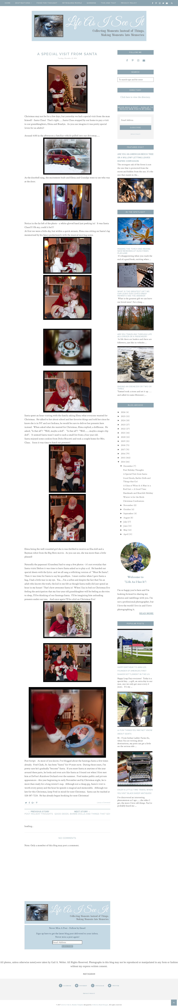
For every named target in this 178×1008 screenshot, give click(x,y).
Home (7, 3)
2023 (123, 424)
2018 (123, 445)
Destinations (23, 3)
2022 (123, 428)
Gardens (91, 3)
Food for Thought (47, 3)
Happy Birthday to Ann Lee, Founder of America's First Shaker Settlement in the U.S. (133, 670)
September (128, 513)
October (127, 509)
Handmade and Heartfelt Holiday (138, 493)
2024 (123, 420)
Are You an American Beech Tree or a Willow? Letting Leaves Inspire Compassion (135, 157)
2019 (123, 441)
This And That (108, 3)
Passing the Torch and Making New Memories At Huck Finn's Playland (133, 251)
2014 (123, 461)
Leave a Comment (103, 802)
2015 (123, 457)
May (125, 530)
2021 (123, 432)
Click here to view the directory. (135, 97)
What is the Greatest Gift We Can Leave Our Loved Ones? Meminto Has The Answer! (133, 293)
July (125, 521)
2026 (123, 412)
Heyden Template (77, 1005)
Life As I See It (66, 1005)
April (126, 534)
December (128, 466)
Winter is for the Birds (133, 497)
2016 (123, 453)
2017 (123, 449)
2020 (123, 437)
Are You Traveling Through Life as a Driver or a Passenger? (134, 335)
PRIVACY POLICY (135, 134)
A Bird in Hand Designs (100, 1005)
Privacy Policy (129, 3)
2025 (123, 416)
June (125, 526)
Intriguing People (72, 3)
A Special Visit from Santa (135, 474)
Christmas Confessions (133, 501)
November (128, 505)
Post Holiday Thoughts (133, 470)
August (126, 517)
